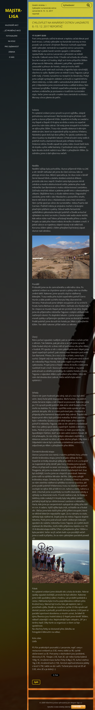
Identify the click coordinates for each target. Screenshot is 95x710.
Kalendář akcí (11, 25)
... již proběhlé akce (12, 30)
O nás (11, 57)
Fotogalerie (11, 36)
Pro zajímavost (12, 46)
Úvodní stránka (38, 5)
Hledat (88, 5)
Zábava (12, 52)
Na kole (11, 41)
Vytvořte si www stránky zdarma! (59, 707)
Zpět (36, 682)
